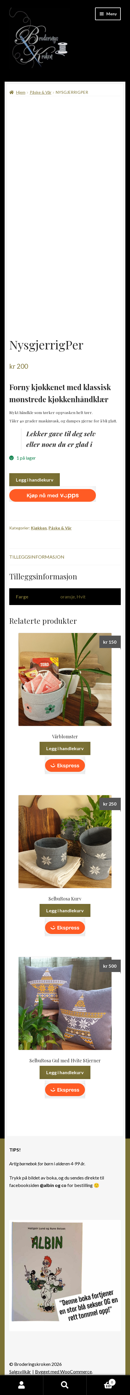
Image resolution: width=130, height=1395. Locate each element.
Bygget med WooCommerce (63, 1371)
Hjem (20, 92)
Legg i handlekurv (34, 479)
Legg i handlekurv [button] (65, 748)
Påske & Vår (40, 92)
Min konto (21, 1385)
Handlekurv (101, 1381)
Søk (65, 1385)
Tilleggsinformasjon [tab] (36, 556)
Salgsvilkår (20, 1371)
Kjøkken (39, 527)
